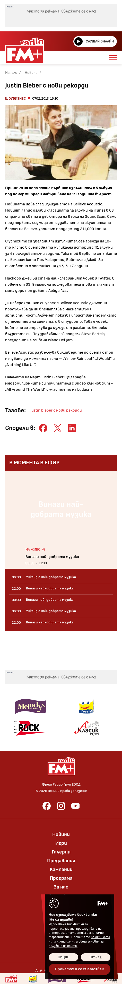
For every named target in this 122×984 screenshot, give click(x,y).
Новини (31, 72)
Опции (63, 957)
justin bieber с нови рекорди (56, 410)
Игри (61, 843)
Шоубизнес (15, 98)
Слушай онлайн (94, 41)
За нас (61, 887)
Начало (11, 72)
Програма (61, 878)
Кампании (61, 869)
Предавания (61, 861)
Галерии (61, 852)
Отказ (96, 957)
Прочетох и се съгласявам (79, 969)
